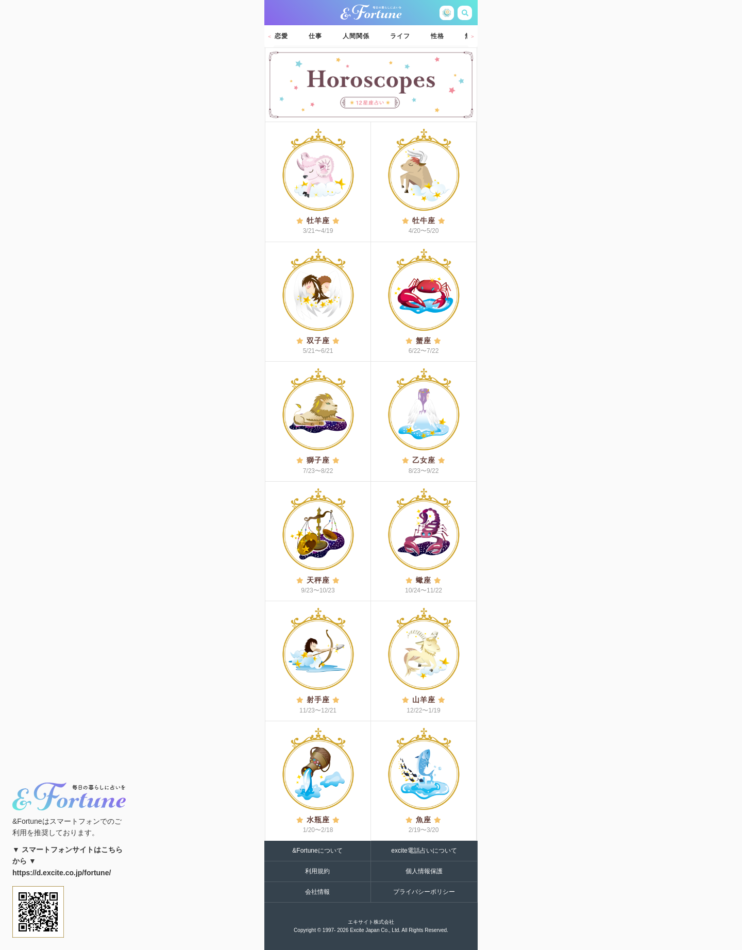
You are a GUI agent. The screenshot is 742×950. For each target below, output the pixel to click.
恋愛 (281, 36)
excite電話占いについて (424, 850)
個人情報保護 (424, 871)
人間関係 (356, 36)
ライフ (400, 36)
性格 (437, 36)
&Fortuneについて (317, 850)
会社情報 (317, 891)
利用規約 (317, 871)
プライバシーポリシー (424, 891)
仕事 (315, 36)
